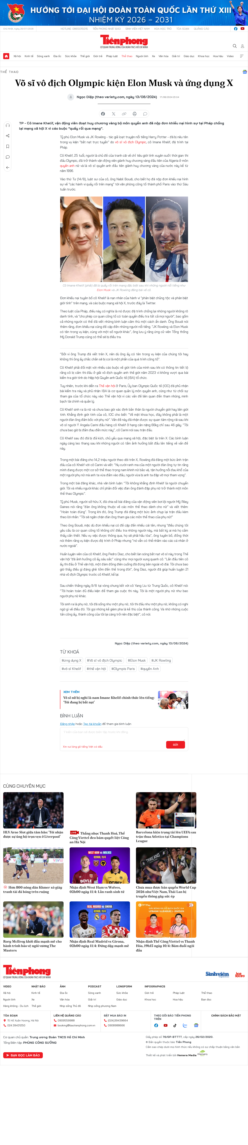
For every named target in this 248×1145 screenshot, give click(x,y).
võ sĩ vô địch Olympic (130, 142)
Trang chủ (6, 56)
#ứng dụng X (71, 660)
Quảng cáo (201, 28)
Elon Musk (104, 290)
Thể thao (126, 56)
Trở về (7, 167)
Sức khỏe (71, 56)
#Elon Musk (137, 660)
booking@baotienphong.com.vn (76, 1025)
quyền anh (67, 166)
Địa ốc (57, 56)
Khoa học (204, 56)
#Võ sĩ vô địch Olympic (104, 660)
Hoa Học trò (163, 28)
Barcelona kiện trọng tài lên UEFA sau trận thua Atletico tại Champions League (166, 836)
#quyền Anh (150, 669)
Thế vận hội (107, 386)
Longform (124, 986)
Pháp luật (112, 56)
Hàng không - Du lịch (15, 1005)
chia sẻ (103, 114)
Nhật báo (38, 986)
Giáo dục (189, 56)
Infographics (155, 986)
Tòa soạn (182, 28)
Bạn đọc (206, 999)
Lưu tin (7, 146)
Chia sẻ (7, 136)
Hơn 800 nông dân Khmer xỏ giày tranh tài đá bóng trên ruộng (32, 889)
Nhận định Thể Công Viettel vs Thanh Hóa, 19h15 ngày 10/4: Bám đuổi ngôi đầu (165, 945)
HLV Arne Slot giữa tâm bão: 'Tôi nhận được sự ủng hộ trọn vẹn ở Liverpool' (33, 834)
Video (230, 56)
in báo (134, 114)
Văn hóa (163, 56)
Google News (245, 72)
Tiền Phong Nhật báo (107, 28)
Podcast (94, 986)
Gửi (175, 744)
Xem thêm (242, 56)
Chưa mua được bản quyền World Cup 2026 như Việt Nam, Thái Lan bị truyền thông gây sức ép (166, 891)
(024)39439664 (118, 1020)
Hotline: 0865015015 (74, 28)
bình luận (145, 114)
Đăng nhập (67, 723)
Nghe (7, 125)
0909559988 (66, 1020)
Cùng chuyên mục (24, 786)
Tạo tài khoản (92, 723)
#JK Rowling (161, 660)
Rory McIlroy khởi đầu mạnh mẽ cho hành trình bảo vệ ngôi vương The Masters (32, 945)
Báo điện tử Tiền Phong (124, 41)
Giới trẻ (97, 56)
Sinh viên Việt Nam (137, 28)
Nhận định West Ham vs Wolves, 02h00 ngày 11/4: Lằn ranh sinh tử (97, 889)
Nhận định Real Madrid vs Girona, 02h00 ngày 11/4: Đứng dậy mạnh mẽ (99, 943)
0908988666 (116, 1025)
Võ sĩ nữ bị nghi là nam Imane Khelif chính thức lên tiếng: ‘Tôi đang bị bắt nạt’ (108, 699)
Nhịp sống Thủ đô (70, 1005)
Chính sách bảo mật (226, 1015)
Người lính (142, 56)
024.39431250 (16, 1025)
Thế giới (85, 56)
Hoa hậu (218, 56)
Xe (153, 56)
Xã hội (17, 56)
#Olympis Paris (123, 669)
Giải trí (176, 56)
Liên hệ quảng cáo (67, 1015)
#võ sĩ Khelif (71, 669)
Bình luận (7, 157)
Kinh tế (29, 56)
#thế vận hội (96, 669)
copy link (124, 114)
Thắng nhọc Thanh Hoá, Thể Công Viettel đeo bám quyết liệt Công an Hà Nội (99, 837)
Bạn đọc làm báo (23, 1055)
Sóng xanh (43, 56)
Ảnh (62, 986)
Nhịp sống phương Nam (102, 1005)
